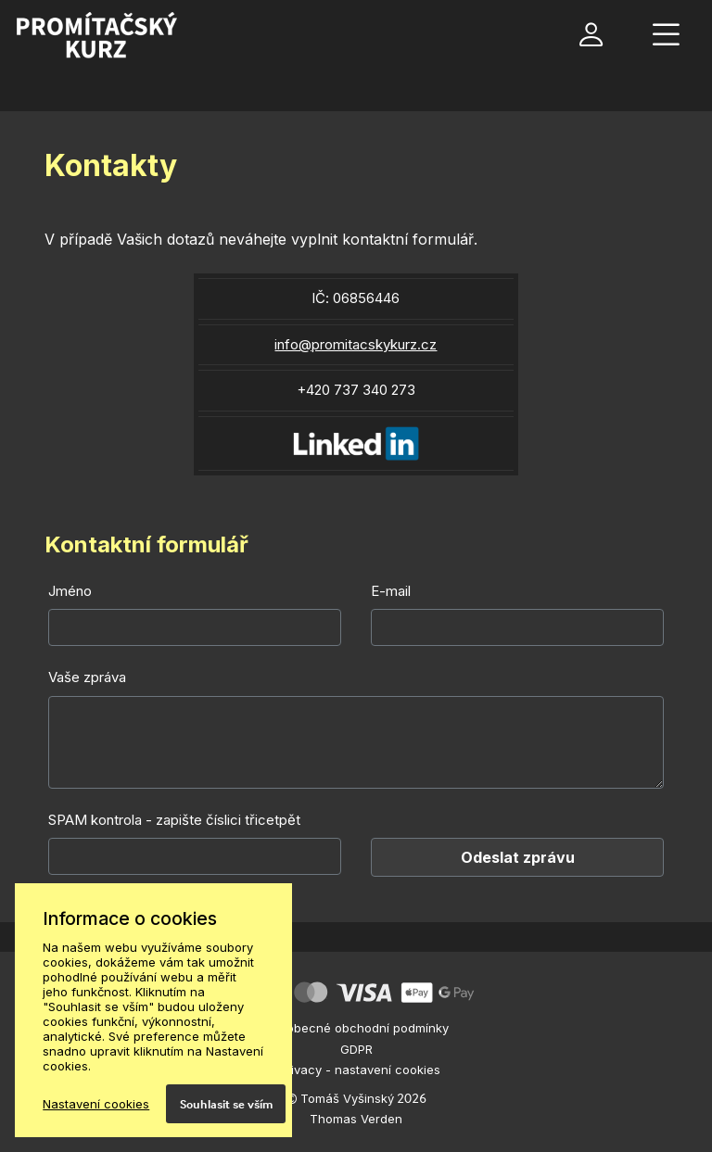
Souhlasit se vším (226, 1103)
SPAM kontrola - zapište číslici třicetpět (174, 820)
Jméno (70, 591)
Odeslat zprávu (518, 857)
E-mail (391, 591)
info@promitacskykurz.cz (355, 344)
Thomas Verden (356, 1118)
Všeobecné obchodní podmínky (356, 1027)
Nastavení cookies (96, 1103)
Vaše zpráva (87, 677)
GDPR (356, 1049)
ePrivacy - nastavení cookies (356, 1069)
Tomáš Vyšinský (347, 1098)
